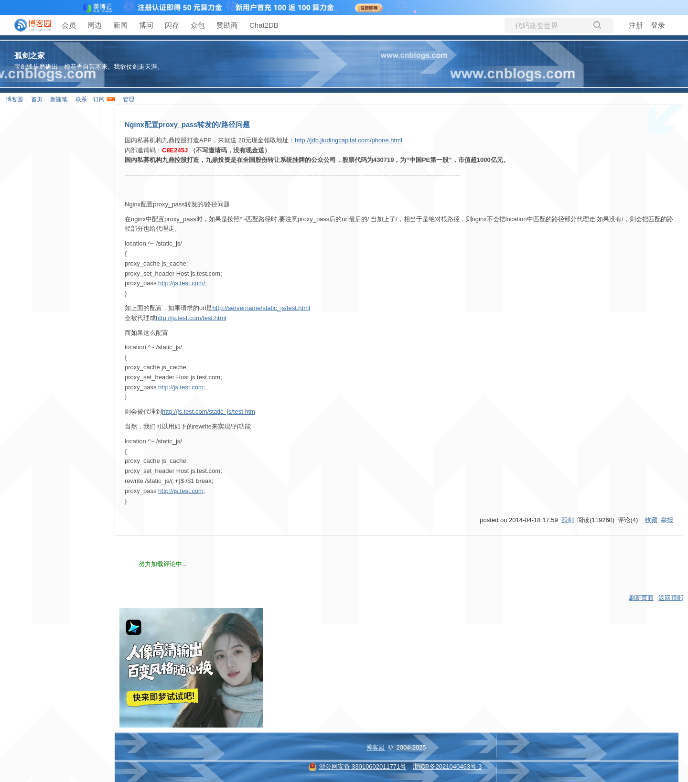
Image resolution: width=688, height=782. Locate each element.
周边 (94, 25)
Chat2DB (264, 25)
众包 (198, 25)
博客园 (375, 747)
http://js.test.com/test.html (191, 317)
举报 (667, 520)
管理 (128, 99)
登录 (658, 25)
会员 (69, 25)
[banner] (29, 25)
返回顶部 (670, 597)
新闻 (120, 25)
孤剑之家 (29, 56)
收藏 (651, 520)
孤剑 (567, 520)
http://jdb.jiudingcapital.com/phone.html (348, 140)
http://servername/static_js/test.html (261, 307)
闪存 (172, 25)
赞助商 (227, 25)
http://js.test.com (181, 387)
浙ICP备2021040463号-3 (447, 766)
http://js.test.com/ (181, 283)
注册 (636, 25)
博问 (146, 25)
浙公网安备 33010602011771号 (357, 766)
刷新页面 (641, 597)
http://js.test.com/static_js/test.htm (208, 411)
